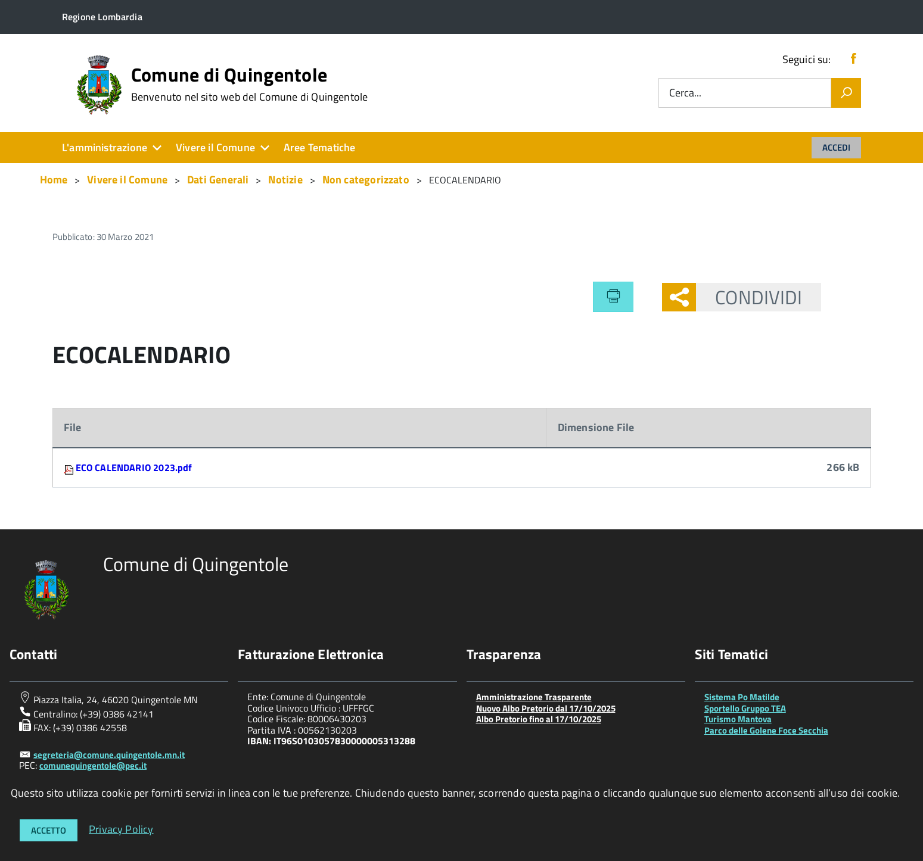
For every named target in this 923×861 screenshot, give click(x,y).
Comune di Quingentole (249, 84)
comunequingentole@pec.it (93, 765)
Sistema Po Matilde (741, 697)
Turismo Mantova (738, 719)
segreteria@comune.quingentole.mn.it (109, 755)
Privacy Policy (121, 829)
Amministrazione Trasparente (534, 697)
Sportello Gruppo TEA (745, 708)
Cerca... (685, 93)
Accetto (48, 830)
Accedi (836, 147)
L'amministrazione (104, 147)
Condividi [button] (749, 297)
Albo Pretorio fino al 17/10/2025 (538, 719)
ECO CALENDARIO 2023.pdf (134, 467)
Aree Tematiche (320, 147)
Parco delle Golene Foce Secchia (766, 730)
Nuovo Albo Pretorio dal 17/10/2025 (546, 708)
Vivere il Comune (215, 147)
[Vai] (846, 93)
